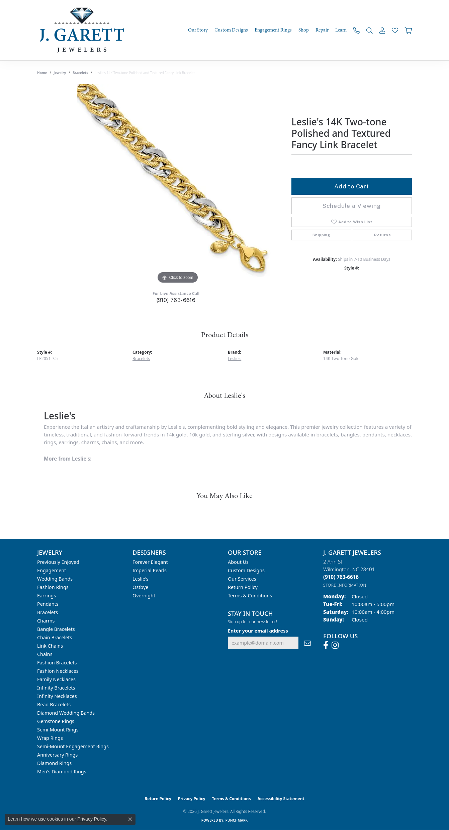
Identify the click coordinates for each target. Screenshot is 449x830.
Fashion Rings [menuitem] (53, 587)
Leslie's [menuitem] (140, 579)
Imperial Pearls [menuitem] (149, 570)
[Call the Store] (341, 577)
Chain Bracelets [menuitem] (54, 637)
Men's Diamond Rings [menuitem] (61, 771)
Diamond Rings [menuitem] (54, 763)
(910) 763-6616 (176, 300)
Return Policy (243, 587)
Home (42, 72)
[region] (177, 184)
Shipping (321, 235)
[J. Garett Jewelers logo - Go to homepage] (84, 30)
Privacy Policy (191, 799)
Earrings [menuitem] (46, 595)
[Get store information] (344, 585)
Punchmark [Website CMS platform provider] (237, 820)
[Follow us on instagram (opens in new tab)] (335, 645)
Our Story (198, 30)
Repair (322, 30)
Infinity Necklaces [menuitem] (57, 696)
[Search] (369, 30)
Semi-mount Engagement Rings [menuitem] (73, 746)
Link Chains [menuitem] (50, 646)
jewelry (60, 72)
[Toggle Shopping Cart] (408, 30)
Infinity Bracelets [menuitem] (56, 688)
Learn (341, 30)
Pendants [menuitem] (48, 604)
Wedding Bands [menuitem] (55, 579)
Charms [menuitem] (46, 620)
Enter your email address (258, 631)
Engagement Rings (273, 30)
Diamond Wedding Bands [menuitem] (66, 713)
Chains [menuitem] (45, 654)
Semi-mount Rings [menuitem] (58, 729)
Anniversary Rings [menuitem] (57, 755)
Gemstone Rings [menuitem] (55, 721)
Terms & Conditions (250, 595)
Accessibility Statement (280, 799)
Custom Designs (231, 30)
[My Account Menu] (382, 30)
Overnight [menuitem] (143, 595)
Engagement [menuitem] (51, 570)
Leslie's (234, 358)
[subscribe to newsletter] (307, 643)
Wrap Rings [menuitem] (50, 738)
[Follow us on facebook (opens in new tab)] (325, 645)
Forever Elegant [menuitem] (150, 562)
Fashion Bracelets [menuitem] (57, 662)
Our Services (242, 579)
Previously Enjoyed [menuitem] (58, 562)
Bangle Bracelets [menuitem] (56, 629)
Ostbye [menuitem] (140, 587)
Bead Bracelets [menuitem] (54, 704)
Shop (303, 30)
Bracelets (80, 72)
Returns (382, 235)
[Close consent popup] (130, 819)
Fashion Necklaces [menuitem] (58, 671)
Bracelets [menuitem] (47, 612)
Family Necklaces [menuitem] (56, 679)
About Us (238, 562)
